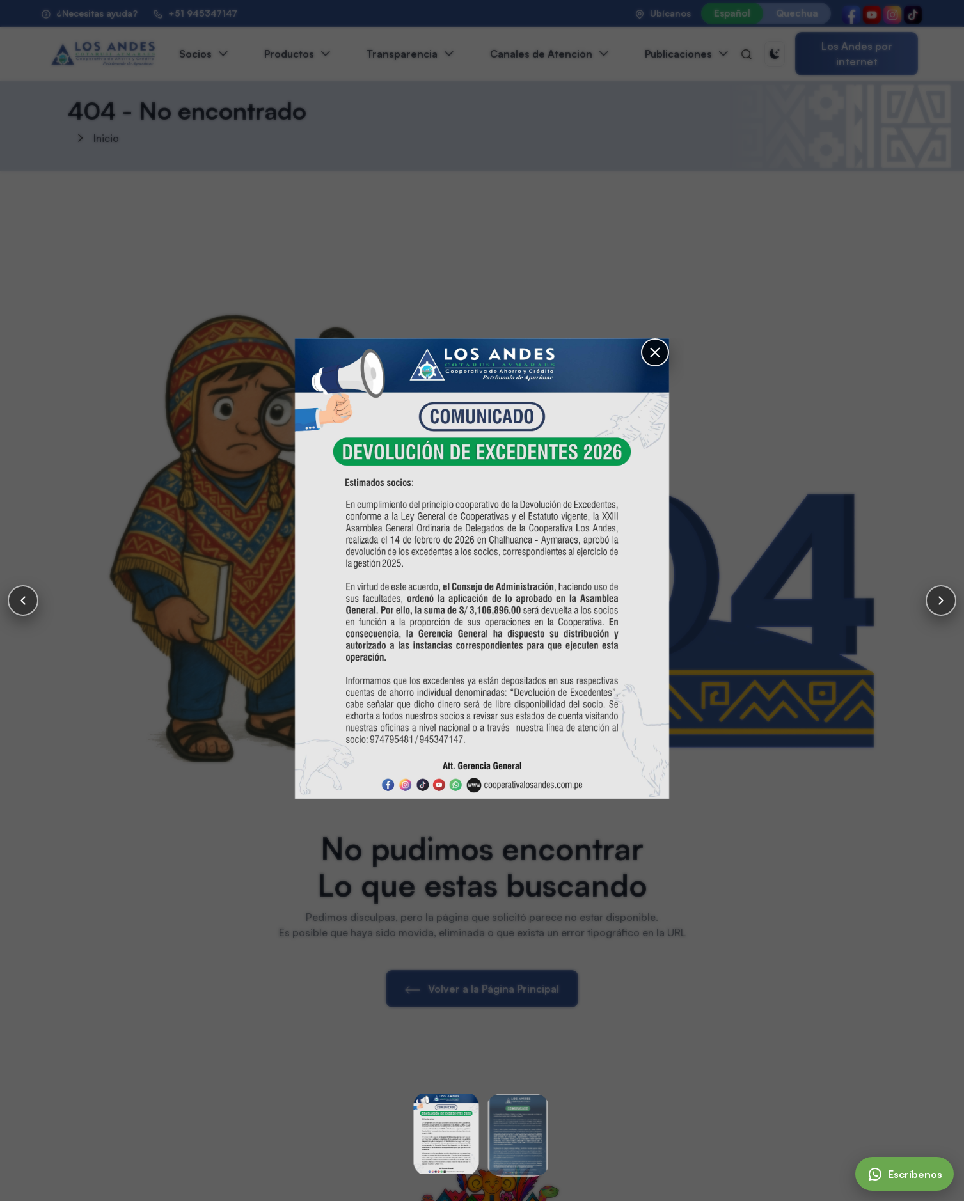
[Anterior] (23, 600)
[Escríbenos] (904, 1174)
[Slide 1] (446, 1134)
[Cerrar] (655, 352)
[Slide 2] (518, 1135)
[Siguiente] (941, 600)
